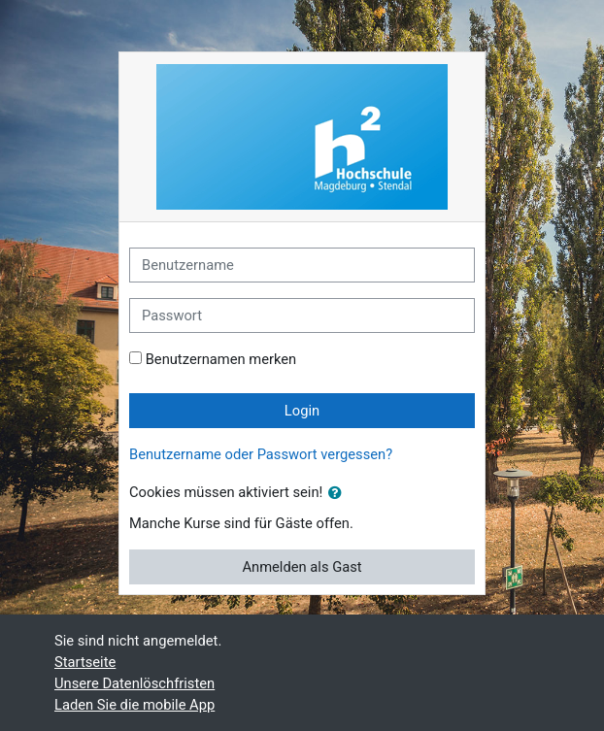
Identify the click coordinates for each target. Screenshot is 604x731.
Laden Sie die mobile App (134, 705)
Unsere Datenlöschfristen (134, 683)
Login (302, 410)
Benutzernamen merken (221, 359)
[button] (339, 493)
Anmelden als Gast (301, 567)
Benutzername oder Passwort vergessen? (260, 454)
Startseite (85, 662)
